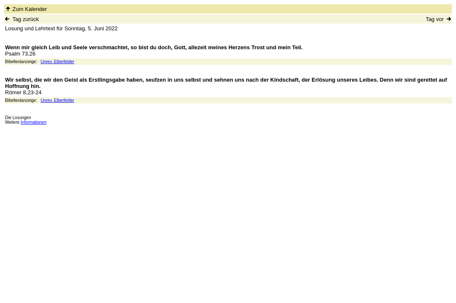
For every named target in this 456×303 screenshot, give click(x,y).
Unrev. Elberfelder (58, 61)
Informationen (33, 122)
